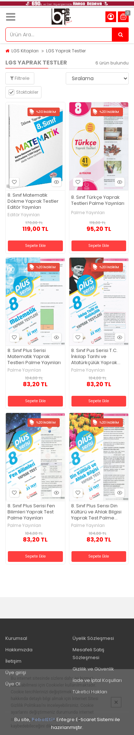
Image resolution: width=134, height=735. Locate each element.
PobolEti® (43, 719)
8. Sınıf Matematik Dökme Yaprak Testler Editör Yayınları (33, 201)
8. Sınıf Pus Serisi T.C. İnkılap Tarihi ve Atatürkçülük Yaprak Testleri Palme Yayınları (97, 357)
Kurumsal (16, 638)
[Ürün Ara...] (120, 34)
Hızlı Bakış (55, 182)
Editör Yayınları (24, 214)
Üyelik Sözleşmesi (93, 638)
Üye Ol (12, 683)
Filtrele (20, 78)
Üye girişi (15, 672)
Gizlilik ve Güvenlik (93, 669)
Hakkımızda (19, 649)
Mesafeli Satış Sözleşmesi (88, 653)
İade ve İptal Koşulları (97, 680)
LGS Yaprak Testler (66, 51)
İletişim (13, 661)
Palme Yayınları (88, 212)
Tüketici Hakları (90, 691)
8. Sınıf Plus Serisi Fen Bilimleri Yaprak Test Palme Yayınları (31, 512)
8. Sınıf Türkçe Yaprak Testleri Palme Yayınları (97, 201)
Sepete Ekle (35, 245)
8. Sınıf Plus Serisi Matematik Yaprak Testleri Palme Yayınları (34, 357)
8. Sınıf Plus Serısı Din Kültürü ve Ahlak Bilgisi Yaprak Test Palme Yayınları (96, 512)
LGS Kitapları (25, 51)
